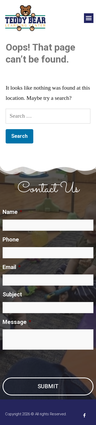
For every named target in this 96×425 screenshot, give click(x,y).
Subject (12, 294)
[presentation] (41, 364)
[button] (89, 18)
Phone (11, 239)
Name (12, 212)
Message (17, 322)
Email (12, 267)
